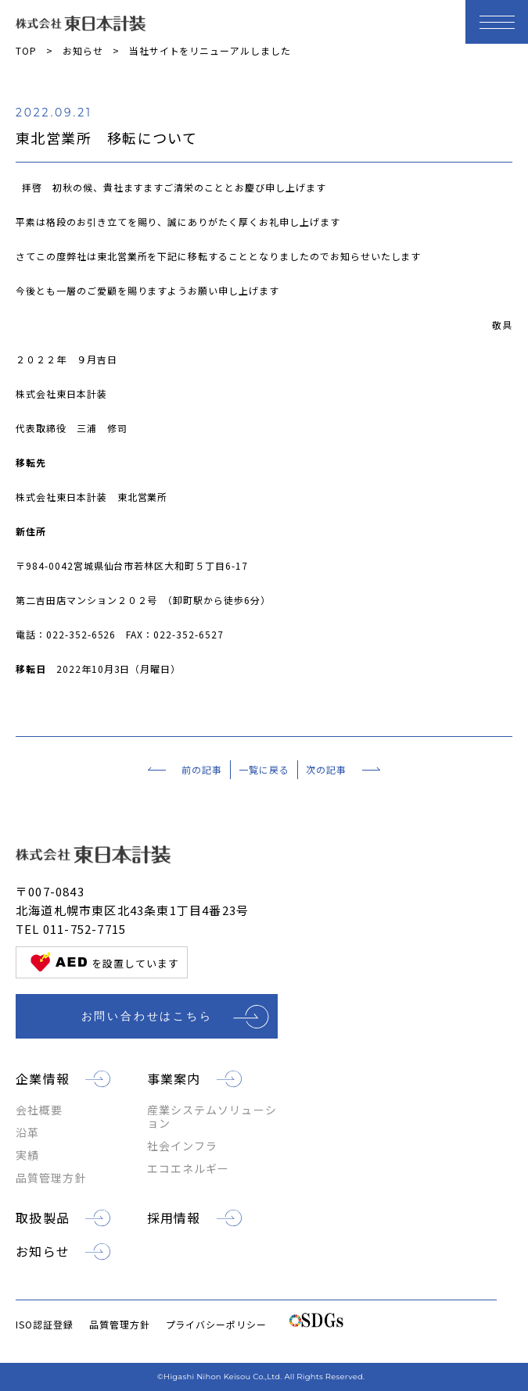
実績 (27, 1155)
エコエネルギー (188, 1168)
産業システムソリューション (212, 1116)
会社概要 (39, 1110)
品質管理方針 (51, 1178)
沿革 (27, 1132)
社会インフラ (182, 1146)
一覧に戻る (264, 769)
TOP (26, 50)
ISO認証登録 (45, 1324)
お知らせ (83, 50)
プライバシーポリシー (217, 1324)
